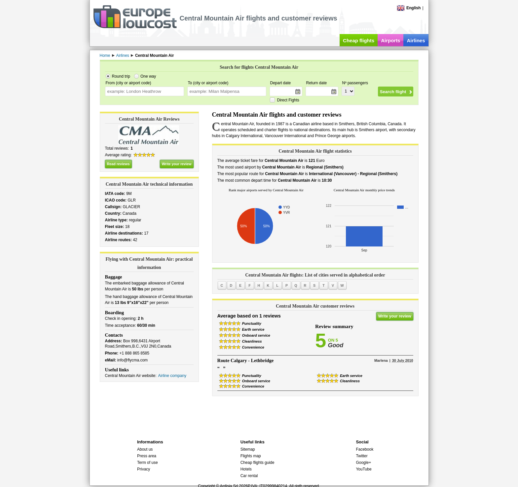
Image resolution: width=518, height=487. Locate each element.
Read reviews (118, 164)
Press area (146, 456)
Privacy (143, 469)
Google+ (363, 462)
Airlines (416, 40)
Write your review (177, 164)
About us (145, 449)
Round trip (121, 76)
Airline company (172, 375)
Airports (390, 40)
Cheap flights (358, 40)
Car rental (249, 475)
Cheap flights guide (257, 462)
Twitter (361, 456)
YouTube (363, 469)
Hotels (246, 469)
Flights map (250, 456)
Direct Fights (288, 100)
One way (148, 76)
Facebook (364, 449)
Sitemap (247, 449)
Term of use (147, 462)
